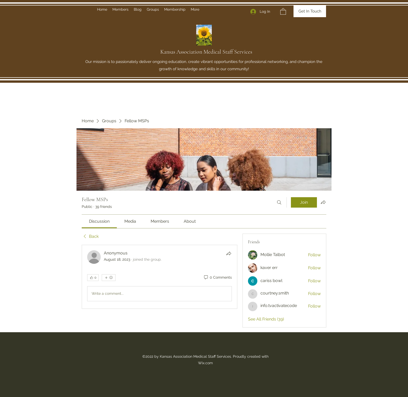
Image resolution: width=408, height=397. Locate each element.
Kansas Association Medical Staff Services (206, 51)
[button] (283, 11)
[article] (159, 277)
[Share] (229, 253)
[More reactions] (109, 277)
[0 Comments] (217, 277)
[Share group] (323, 202)
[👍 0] (93, 277)
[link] (99, 221)
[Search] (279, 202)
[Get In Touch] (310, 11)
